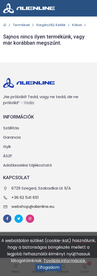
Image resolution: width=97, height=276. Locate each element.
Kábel (77, 24)
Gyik (7, 146)
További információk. (64, 261)
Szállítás (11, 128)
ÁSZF (7, 156)
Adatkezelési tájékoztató (27, 165)
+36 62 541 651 (25, 197)
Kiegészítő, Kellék (51, 24)
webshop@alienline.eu (32, 206)
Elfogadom (48, 267)
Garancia (12, 137)
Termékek (21, 24)
